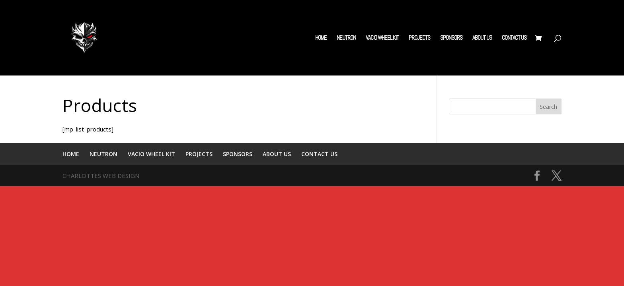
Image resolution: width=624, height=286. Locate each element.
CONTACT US (514, 38)
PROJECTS (419, 38)
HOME (321, 38)
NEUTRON (346, 38)
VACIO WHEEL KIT (382, 38)
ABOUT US (482, 38)
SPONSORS (451, 38)
